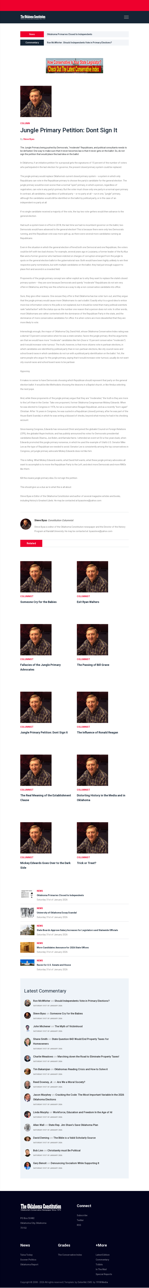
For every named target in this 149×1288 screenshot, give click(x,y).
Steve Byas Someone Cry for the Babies (58, 1013)
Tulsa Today (26, 1255)
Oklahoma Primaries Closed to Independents (70, 34)
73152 (23, 1228)
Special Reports (104, 1274)
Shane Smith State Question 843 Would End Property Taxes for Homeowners (71, 1042)
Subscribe (82, 1215)
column (25, 123)
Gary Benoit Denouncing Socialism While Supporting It (66, 1163)
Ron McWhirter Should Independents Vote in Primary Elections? (71, 1001)
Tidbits (99, 1265)
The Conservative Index (70, 1255)
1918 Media (102, 1282)
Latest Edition (103, 1255)
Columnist (26, 596)
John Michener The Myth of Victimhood (58, 1026)
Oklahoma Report (29, 1265)
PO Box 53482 (27, 1218)
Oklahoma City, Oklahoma (33, 1223)
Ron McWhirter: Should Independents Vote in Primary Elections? (80, 42)
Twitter (80, 1220)
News (40, 891)
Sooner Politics (28, 1260)
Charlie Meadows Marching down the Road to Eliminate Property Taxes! (76, 1056)
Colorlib (82, 1282)
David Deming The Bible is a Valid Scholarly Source (64, 1137)
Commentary (102, 1260)
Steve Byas (28, 139)
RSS (79, 1225)
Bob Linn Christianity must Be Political (56, 1150)
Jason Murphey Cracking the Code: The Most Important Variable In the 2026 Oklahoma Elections (78, 1097)
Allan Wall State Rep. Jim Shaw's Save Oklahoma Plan (65, 1125)
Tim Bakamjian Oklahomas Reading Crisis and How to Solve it (70, 1069)
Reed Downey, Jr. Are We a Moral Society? (59, 1082)
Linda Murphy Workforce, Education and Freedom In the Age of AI (72, 1112)
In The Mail (101, 1269)
